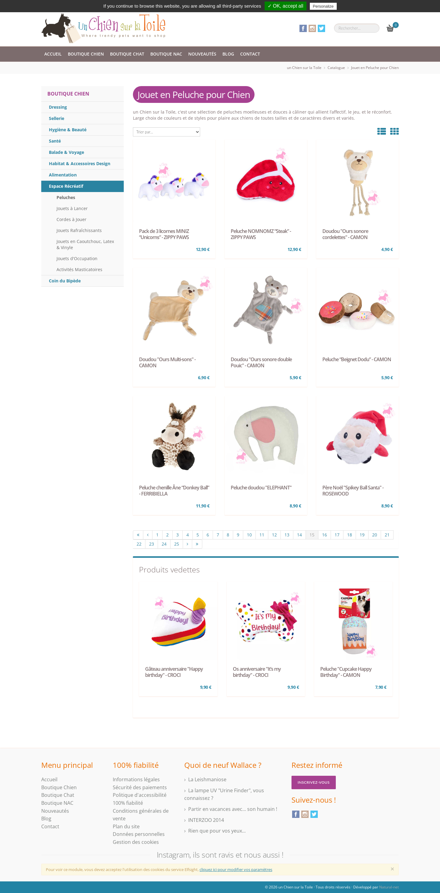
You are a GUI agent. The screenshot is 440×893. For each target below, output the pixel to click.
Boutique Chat (127, 54)
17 (337, 535)
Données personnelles (139, 834)
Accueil (53, 54)
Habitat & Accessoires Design (79, 163)
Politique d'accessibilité (140, 795)
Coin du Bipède (65, 281)
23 (151, 544)
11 (261, 535)
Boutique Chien (86, 54)
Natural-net (389, 887)
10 (249, 535)
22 (139, 544)
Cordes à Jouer (71, 219)
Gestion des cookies (136, 842)
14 (299, 535)
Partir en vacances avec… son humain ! (232, 809)
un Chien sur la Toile (304, 67)
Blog (228, 54)
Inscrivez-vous (314, 782)
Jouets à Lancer (72, 208)
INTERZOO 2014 (206, 820)
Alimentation (63, 175)
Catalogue (336, 67)
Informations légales (136, 779)
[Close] (392, 869)
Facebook (303, 28)
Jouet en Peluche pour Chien (375, 67)
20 (374, 535)
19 (362, 535)
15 (312, 535)
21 (387, 535)
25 (176, 544)
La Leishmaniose (207, 779)
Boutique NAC (166, 54)
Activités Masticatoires (79, 269)
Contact (250, 54)
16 (324, 535)
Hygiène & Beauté (67, 129)
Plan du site (126, 826)
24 (164, 544)
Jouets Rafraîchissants (79, 230)
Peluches (66, 197)
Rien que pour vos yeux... (217, 830)
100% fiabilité (128, 803)
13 (286, 535)
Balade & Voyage (66, 152)
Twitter (321, 28)
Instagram (312, 28)
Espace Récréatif (66, 186)
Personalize (323, 6)
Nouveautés (202, 54)
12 (274, 535)
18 (349, 535)
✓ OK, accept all (285, 6)
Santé (55, 141)
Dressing (58, 107)
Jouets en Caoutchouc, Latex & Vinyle (85, 244)
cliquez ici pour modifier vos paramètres (236, 869)
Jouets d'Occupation (77, 258)
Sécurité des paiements (140, 787)
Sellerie (56, 118)
